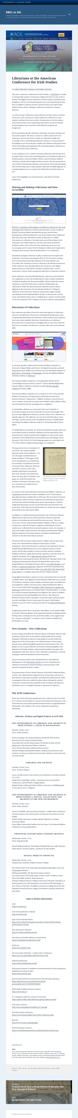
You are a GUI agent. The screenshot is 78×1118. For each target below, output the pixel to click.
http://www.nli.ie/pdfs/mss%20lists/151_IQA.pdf (29, 1007)
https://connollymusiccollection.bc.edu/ (26, 940)
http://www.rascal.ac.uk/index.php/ (25, 1023)
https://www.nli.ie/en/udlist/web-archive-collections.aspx (33, 1015)
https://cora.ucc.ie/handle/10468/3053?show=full (30, 956)
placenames (16, 373)
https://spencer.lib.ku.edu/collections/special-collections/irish (34, 999)
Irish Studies (34, 1068)
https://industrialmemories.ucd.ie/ (24, 963)
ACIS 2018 (55, 94)
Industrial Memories (57, 603)
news (54, 1068)
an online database (54, 564)
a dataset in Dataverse (27, 567)
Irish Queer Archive (34, 662)
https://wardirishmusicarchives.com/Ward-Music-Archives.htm (35, 1030)
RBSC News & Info (43, 1068)
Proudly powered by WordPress (22, 1114)
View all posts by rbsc (53, 1057)
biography (38, 373)
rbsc (25, 1068)
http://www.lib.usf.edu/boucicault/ (24, 932)
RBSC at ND (13, 12)
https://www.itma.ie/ (19, 992)
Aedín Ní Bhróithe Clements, (33, 89)
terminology (26, 373)
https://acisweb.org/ (19, 906)
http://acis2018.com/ (19, 914)
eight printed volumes (40, 556)
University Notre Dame (17, 2)
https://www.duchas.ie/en (21, 948)
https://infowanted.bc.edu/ (21, 974)
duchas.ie (31, 376)
